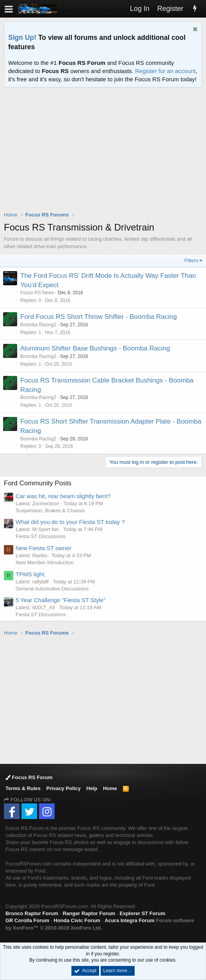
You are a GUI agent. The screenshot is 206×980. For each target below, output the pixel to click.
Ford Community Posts (37, 483)
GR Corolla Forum (27, 920)
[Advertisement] (105, 154)
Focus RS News (37, 292)
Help (91, 788)
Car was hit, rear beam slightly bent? (63, 496)
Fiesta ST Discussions (41, 536)
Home (110, 788)
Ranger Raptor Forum (89, 913)
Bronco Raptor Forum (31, 913)
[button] (9, 9)
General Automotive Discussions (52, 589)
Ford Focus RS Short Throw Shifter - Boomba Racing (98, 316)
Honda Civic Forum (77, 920)
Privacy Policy (63, 788)
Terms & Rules (23, 788)
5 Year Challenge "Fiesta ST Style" (61, 600)
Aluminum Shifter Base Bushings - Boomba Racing (95, 348)
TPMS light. (31, 574)
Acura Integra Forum (129, 920)
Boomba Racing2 (38, 324)
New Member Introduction (45, 562)
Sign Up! (22, 37)
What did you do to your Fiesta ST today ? (70, 522)
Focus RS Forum (29, 777)
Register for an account (165, 71)
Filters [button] (191, 260)
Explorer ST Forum (142, 913)
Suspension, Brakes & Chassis (50, 510)
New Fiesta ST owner (43, 548)
